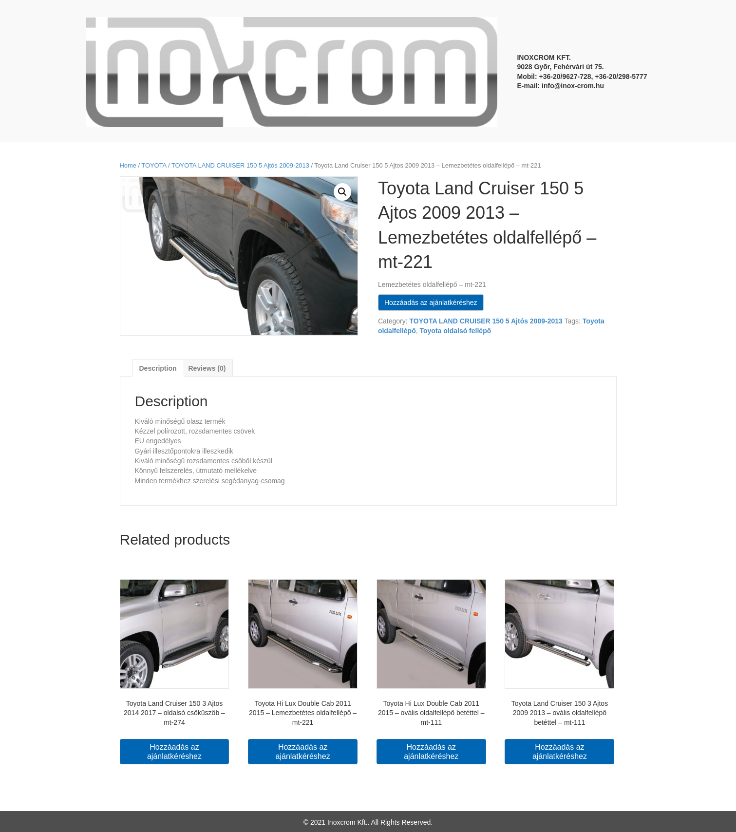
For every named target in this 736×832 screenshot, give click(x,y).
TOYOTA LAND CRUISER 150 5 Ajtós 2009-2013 (240, 165)
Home (128, 165)
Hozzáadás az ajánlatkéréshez (430, 302)
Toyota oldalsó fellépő (455, 331)
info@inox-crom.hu (573, 86)
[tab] (158, 368)
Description (158, 368)
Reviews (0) (207, 368)
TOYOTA (153, 165)
